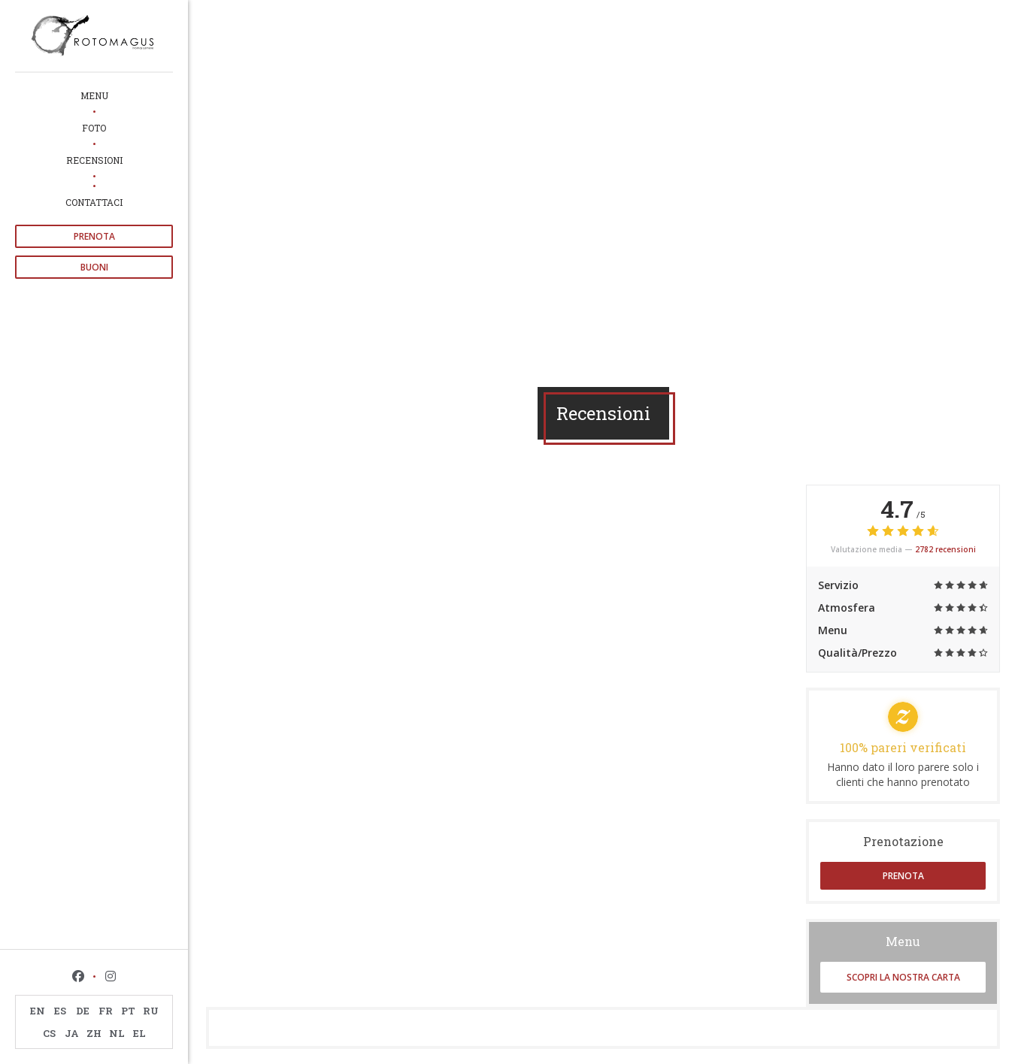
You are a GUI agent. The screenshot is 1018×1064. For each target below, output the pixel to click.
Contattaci (94, 202)
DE (82, 1010)
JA (72, 1033)
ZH (93, 1033)
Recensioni (94, 160)
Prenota (94, 236)
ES (60, 1010)
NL (117, 1033)
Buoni (94, 267)
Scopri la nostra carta (903, 977)
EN (37, 1010)
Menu (94, 95)
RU (151, 1010)
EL (139, 1033)
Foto (94, 128)
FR (105, 1010)
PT (128, 1010)
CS (49, 1033)
